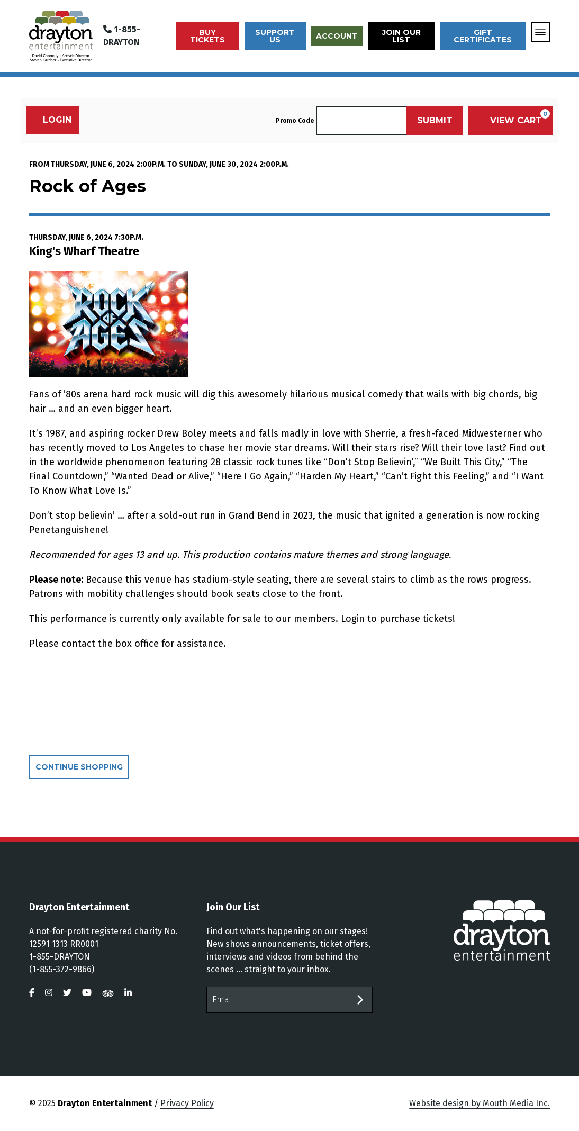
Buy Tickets (207, 36)
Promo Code (295, 120)
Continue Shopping (79, 767)
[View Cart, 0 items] (510, 120)
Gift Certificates (483, 36)
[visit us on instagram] (48, 993)
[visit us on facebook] (31, 993)
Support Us (275, 36)
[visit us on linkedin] (128, 993)
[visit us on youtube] (87, 993)
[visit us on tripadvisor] (108, 993)
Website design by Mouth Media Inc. (479, 1103)
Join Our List (401, 36)
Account (337, 36)
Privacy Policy (187, 1103)
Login (51, 120)
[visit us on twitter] (67, 993)
